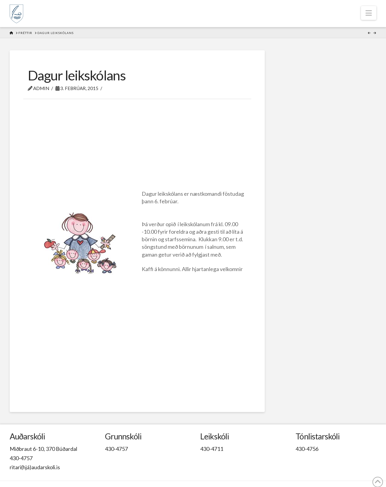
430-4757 (21, 458)
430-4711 (211, 448)
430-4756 (307, 448)
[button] (368, 13)
